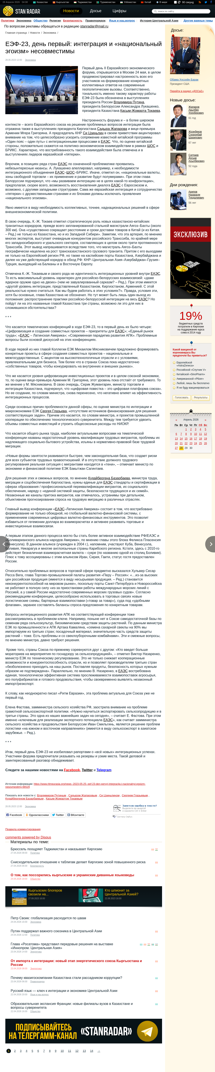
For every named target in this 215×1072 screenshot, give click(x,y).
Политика (7, 20)
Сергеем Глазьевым (135, 795)
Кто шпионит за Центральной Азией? (121, 892)
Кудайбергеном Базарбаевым (24, 798)
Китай (148, 2)
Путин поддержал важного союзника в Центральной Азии (56, 931)
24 (195, 443)
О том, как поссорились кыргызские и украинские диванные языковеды (72, 875)
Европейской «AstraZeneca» (185, 364)
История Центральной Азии (159, 20)
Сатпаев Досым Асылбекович (196, 158)
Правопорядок (95, 20)
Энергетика (36, 952)
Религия (55, 20)
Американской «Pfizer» (190, 378)
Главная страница (16, 32)
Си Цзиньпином (109, 795)
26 (205, 443)
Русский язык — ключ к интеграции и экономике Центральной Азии (64, 991)
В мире (163, 2)
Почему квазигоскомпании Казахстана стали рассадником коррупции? (66, 978)
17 (195, 438)
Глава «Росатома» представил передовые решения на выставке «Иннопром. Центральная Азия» (62, 946)
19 (205, 438)
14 (91, 1050)
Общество (41, 20)
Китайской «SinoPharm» (191, 374)
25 (200, 443)
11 (69, 1050)
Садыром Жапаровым (82, 795)
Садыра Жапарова (112, 129)
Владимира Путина (129, 102)
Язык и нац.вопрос (122, 20)
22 (186, 443)
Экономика (23, 20)
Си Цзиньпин (93, 133)
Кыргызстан (62, 2)
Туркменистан (107, 2)
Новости (35, 32)
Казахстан (42, 2)
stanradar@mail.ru (94, 26)
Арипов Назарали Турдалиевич (196, 194)
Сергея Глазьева (53, 411)
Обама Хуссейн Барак (184, 79)
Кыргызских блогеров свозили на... (45, 892)
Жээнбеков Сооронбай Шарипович (195, 134)
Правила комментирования (23, 829)
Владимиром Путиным (51, 795)
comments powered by (28, 837)
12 (76, 1050)
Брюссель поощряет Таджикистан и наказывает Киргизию (56, 849)
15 (186, 438)
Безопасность (72, 20)
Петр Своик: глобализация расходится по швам (48, 918)
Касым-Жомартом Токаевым (64, 798)
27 (176, 448)
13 (84, 1050)
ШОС (151, 146)
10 (62, 1050)
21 (181, 443)
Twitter (87, 770)
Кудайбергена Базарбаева (109, 478)
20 (176, 443)
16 (191, 438)
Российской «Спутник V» (191, 369)
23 (191, 443)
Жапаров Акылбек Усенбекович (196, 109)
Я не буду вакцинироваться (193, 387)
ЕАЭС (105, 141)
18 (200, 438)
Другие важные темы (198, 20)
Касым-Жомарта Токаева (140, 110)
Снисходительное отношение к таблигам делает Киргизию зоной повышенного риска (78, 862)
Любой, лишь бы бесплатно (193, 383)
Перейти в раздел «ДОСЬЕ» (187, 91)
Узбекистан (130, 2)
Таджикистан (85, 2)
